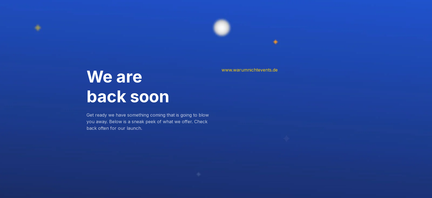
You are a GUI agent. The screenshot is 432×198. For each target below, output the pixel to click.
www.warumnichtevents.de (250, 70)
